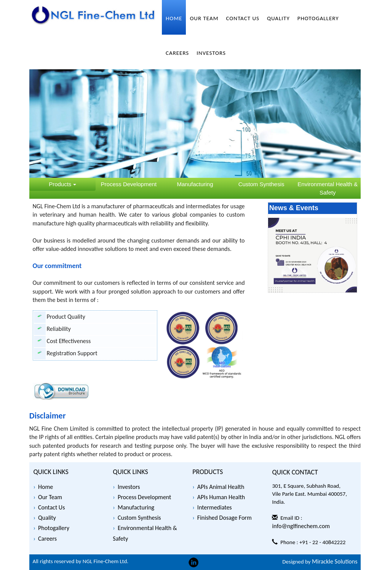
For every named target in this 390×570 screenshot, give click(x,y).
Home (45, 486)
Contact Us (51, 507)
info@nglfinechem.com (301, 526)
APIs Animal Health (221, 486)
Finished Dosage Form (224, 517)
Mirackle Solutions (334, 561)
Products (62, 184)
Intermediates (214, 507)
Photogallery (53, 528)
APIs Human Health (221, 497)
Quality (47, 517)
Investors (129, 486)
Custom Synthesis (139, 517)
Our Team (50, 497)
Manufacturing (136, 507)
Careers (47, 538)
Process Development (144, 497)
